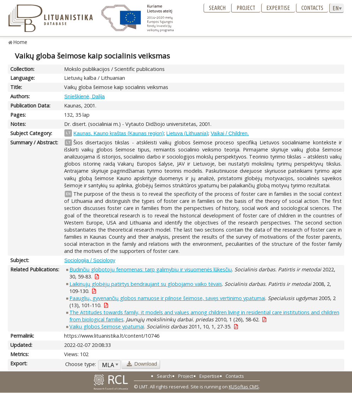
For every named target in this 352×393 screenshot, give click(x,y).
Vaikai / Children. (230, 133)
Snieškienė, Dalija (84, 96)
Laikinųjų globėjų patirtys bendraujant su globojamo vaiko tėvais (145, 284)
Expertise (278, 8)
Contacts (312, 8)
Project (246, 8)
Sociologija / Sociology (89, 260)
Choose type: (80, 364)
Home (20, 42)
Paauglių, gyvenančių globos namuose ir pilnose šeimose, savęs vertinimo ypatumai (167, 298)
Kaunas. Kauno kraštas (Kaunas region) (118, 133)
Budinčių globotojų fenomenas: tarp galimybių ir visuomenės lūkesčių (150, 269)
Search (217, 8)
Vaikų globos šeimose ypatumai (106, 326)
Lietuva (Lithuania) (187, 133)
